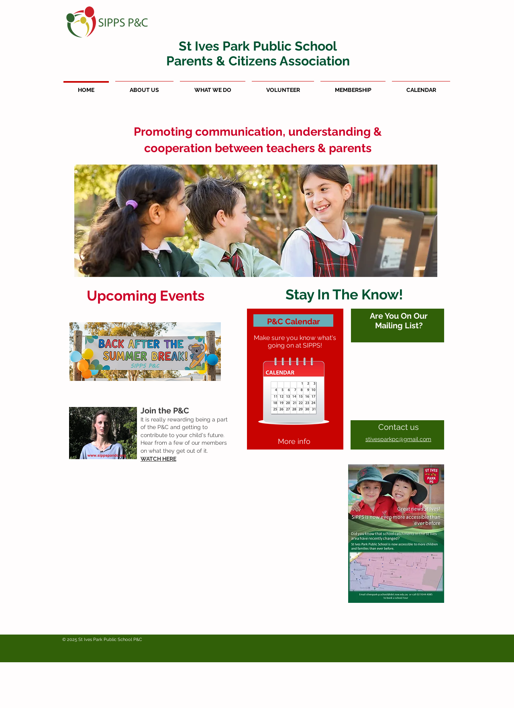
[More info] (294, 441)
